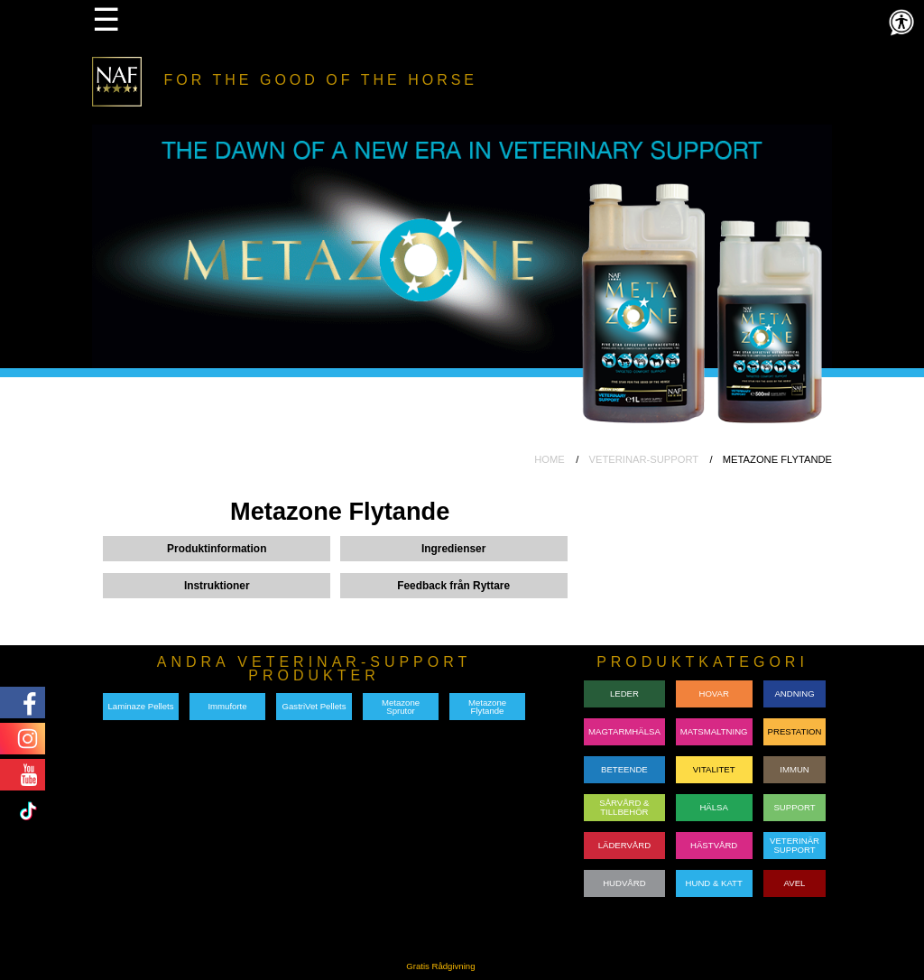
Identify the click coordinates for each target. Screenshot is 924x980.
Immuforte (227, 706)
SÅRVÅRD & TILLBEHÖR (624, 807)
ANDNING (794, 693)
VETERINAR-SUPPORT (643, 459)
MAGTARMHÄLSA (624, 731)
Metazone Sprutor (401, 707)
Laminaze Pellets (140, 706)
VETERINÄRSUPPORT (794, 845)
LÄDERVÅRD (624, 845)
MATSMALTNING (714, 731)
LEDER (624, 693)
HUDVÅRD (624, 883)
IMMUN (794, 769)
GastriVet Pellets (314, 706)
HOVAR (713, 693)
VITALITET (714, 769)
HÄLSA (713, 807)
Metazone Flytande (487, 707)
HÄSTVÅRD (713, 845)
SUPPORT (794, 807)
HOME (549, 459)
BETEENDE (624, 769)
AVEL (795, 883)
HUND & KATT (714, 883)
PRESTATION (795, 731)
